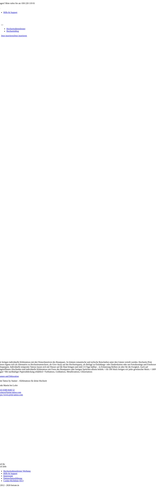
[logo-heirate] (14, 22)
